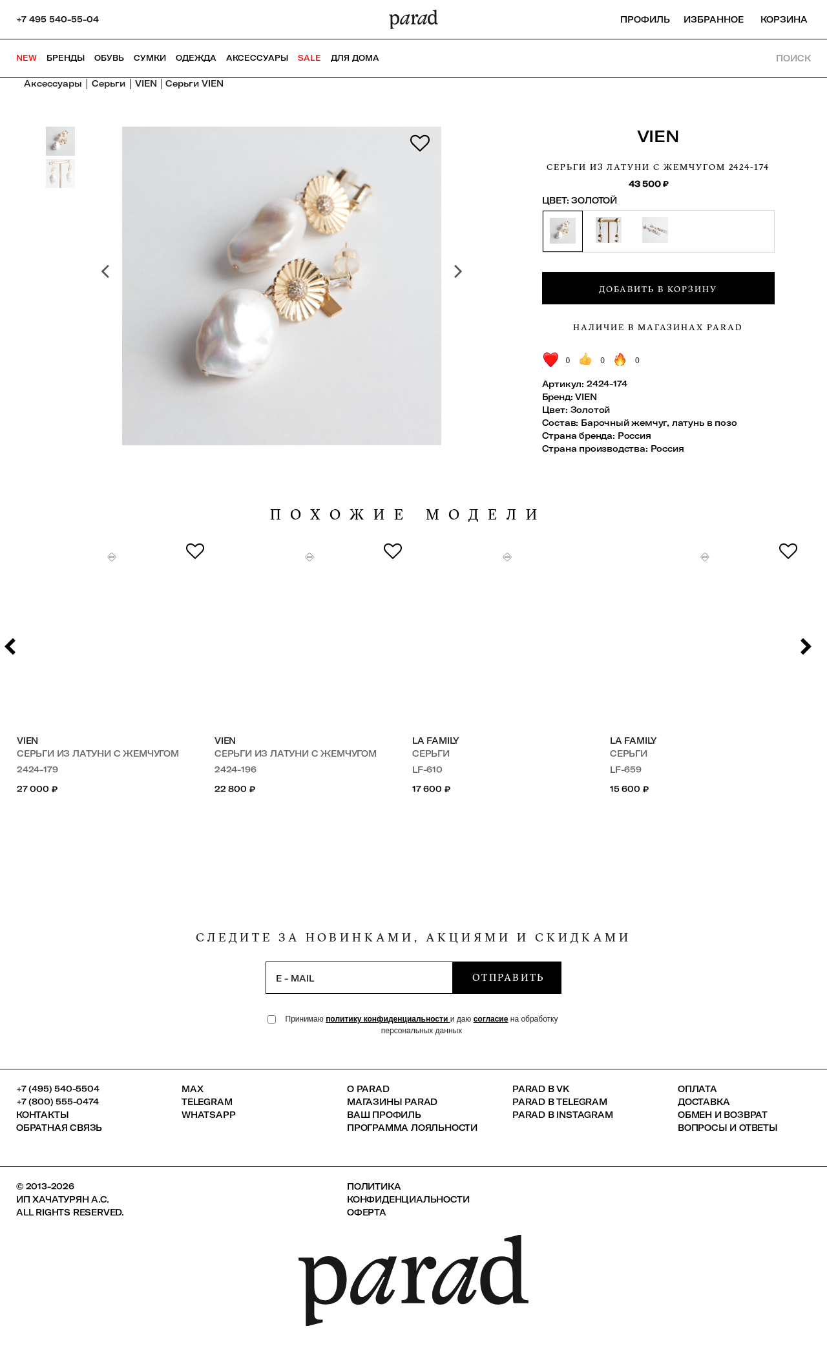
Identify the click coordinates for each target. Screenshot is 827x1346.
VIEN (658, 136)
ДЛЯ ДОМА (355, 58)
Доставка (703, 1102)
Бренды (66, 58)
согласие (491, 1019)
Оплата (697, 1089)
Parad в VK (540, 1089)
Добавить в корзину (658, 289)
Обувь (109, 58)
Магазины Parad (392, 1102)
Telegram (207, 1102)
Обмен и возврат (723, 1114)
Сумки (150, 58)
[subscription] (359, 978)
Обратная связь (59, 1127)
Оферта (366, 1212)
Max (192, 1089)
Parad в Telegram (559, 1102)
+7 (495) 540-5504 (57, 1089)
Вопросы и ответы (728, 1127)
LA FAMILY (435, 740)
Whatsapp (208, 1114)
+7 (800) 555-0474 (57, 1102)
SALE (309, 58)
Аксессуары (257, 58)
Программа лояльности (412, 1127)
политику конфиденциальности (388, 1019)
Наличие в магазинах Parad (658, 327)
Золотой (591, 410)
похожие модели (408, 515)
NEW (26, 58)
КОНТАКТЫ (42, 1114)
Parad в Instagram (562, 1114)
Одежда (196, 58)
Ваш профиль (384, 1114)
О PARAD (368, 1089)
